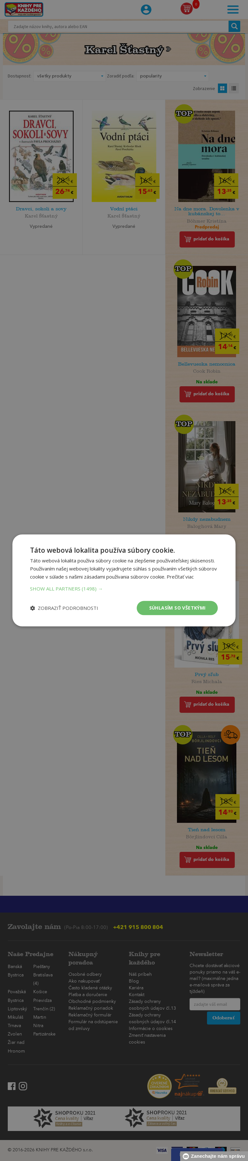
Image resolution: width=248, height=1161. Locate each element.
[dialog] (124, 580)
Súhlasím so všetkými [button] (177, 608)
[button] (124, 588)
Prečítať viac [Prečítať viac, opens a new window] (180, 576)
